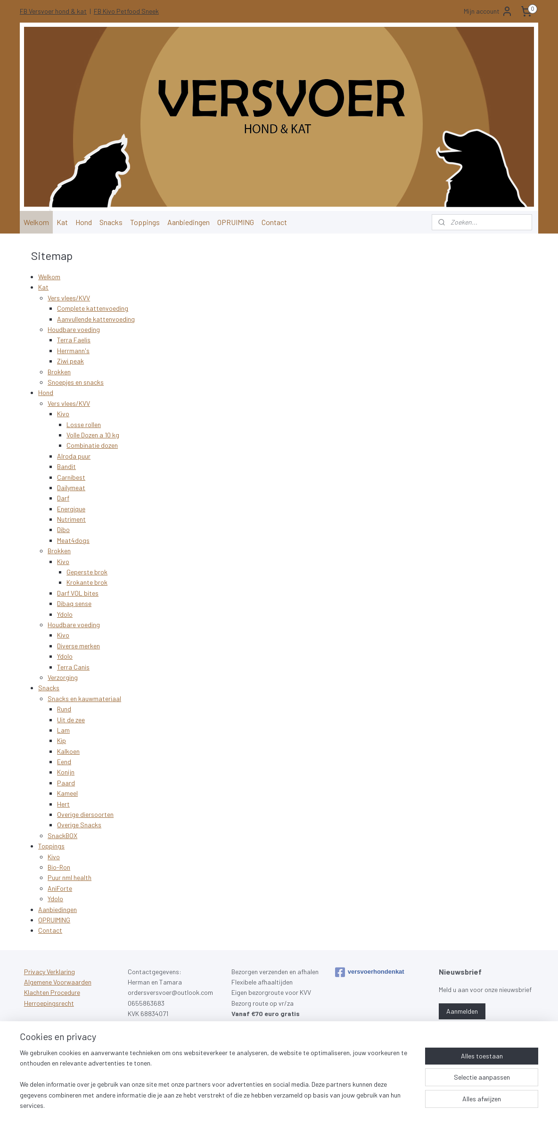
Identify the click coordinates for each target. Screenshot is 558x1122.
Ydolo (65, 614)
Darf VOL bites (77, 593)
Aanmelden (462, 1011)
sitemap (258, 1105)
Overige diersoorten (85, 814)
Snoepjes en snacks (76, 382)
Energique (71, 509)
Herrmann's (73, 351)
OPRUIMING (235, 222)
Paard (66, 783)
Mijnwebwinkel (375, 1105)
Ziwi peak (70, 361)
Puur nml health (69, 877)
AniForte (60, 888)
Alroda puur (73, 456)
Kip (61, 740)
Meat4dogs (73, 540)
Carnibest (71, 477)
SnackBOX (62, 835)
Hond (83, 222)
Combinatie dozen (92, 445)
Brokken (59, 372)
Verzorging (63, 677)
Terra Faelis (73, 340)
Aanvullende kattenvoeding (96, 319)
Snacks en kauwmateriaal (84, 698)
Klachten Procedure (52, 992)
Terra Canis (73, 667)
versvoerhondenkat (369, 972)
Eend (64, 762)
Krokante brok (86, 582)
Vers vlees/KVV (69, 298)
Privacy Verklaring (49, 972)
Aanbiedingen (188, 222)
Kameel (67, 793)
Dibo (63, 529)
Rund (64, 709)
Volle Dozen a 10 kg (92, 435)
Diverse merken (78, 646)
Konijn (65, 772)
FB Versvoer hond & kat (53, 11)
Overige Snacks (79, 825)
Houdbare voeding (74, 329)
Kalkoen (68, 751)
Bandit (66, 466)
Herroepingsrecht (49, 1003)
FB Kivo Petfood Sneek (126, 11)
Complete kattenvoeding (92, 308)
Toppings (145, 222)
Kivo (63, 414)
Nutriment (71, 519)
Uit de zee (71, 719)
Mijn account (488, 11)
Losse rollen (83, 424)
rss (272, 1105)
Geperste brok (86, 572)
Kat (62, 222)
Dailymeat (71, 488)
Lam (63, 730)
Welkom (36, 222)
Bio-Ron (59, 867)
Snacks (111, 222)
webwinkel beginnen (302, 1105)
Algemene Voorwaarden (57, 982)
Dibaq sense (74, 603)
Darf (63, 498)
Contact (274, 222)
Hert (63, 804)
